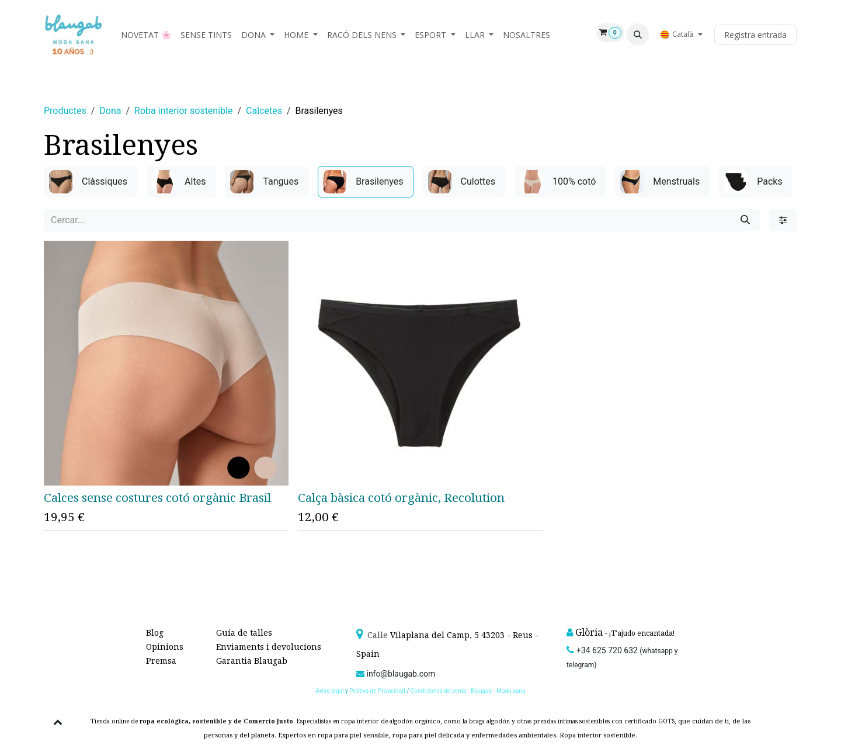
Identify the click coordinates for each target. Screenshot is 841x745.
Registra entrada (755, 34)
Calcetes (264, 110)
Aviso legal (331, 691)
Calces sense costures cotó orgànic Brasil (157, 497)
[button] (638, 34)
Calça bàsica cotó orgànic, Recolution (401, 497)
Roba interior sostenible (183, 110)
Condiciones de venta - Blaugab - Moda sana (468, 691)
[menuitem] (146, 35)
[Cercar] (745, 220)
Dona (110, 110)
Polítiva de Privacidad (377, 691)
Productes (65, 110)
